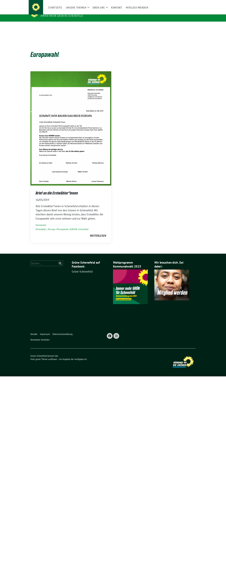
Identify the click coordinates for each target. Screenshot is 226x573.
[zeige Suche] (190, 3)
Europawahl (63, 224)
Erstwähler (41, 224)
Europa (52, 224)
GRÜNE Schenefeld (79, 224)
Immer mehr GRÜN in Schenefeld (62, 15)
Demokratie (41, 220)
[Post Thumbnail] (70, 123)
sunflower (52, 354)
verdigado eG (81, 354)
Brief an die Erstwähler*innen (57, 188)
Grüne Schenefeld (55, 12)
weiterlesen (98, 231)
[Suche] (186, 3)
